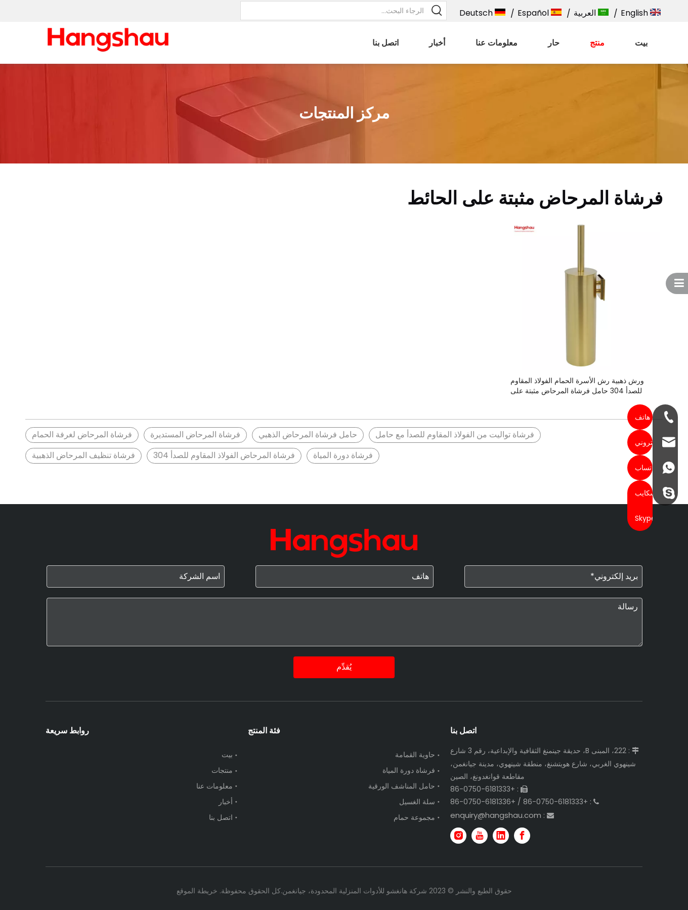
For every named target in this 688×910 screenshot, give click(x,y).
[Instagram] (458, 836)
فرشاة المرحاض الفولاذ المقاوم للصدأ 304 (224, 455)
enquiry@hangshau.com (495, 815)
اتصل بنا (221, 817)
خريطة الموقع (197, 891)
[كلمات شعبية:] (437, 11)
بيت (227, 755)
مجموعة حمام (414, 817)
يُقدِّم (344, 667)
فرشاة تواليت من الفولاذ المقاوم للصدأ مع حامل (454, 434)
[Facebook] (522, 836)
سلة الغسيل (417, 802)
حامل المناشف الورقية (401, 786)
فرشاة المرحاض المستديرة (195, 434)
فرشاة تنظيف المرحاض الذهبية (83, 455)
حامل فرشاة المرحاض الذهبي (308, 434)
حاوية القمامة (415, 755)
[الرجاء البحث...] (334, 11)
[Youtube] (479, 836)
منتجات (222, 770)
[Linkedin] (501, 836)
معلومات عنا (214, 786)
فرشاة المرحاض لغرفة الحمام (82, 434)
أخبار (226, 802)
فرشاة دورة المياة (343, 455)
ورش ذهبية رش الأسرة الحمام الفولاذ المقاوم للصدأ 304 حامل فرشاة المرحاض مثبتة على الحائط (577, 386)
